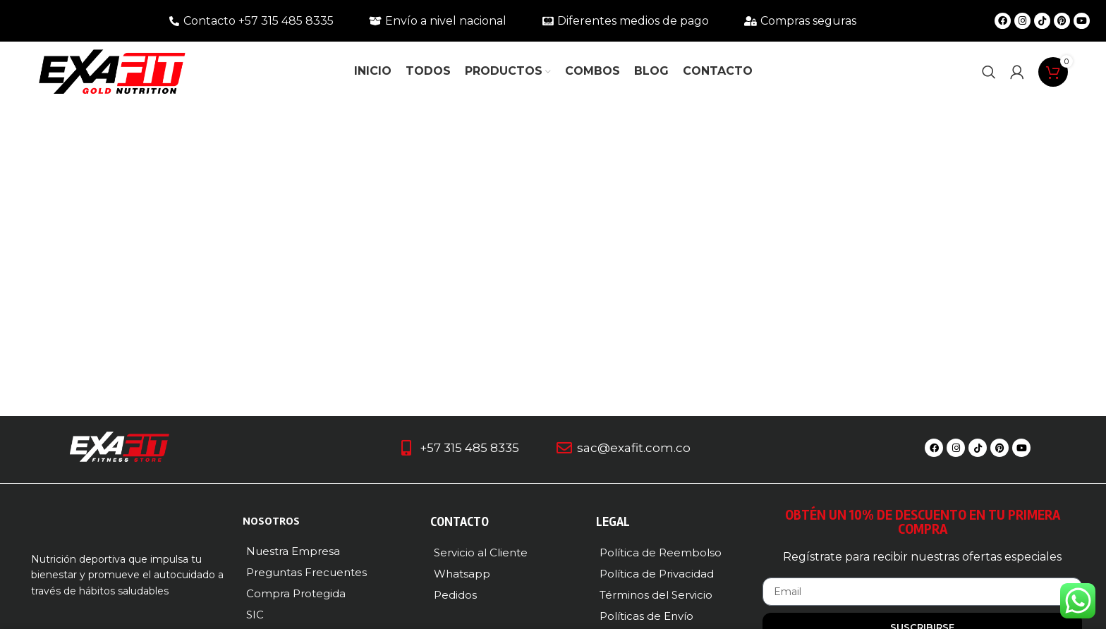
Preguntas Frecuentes (306, 572)
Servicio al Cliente (481, 552)
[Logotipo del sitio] (112, 70)
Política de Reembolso (661, 552)
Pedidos (455, 594)
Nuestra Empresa (293, 551)
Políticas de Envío (646, 616)
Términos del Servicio (656, 594)
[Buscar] (989, 72)
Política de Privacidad (657, 573)
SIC (255, 614)
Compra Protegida (296, 593)
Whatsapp (462, 573)
